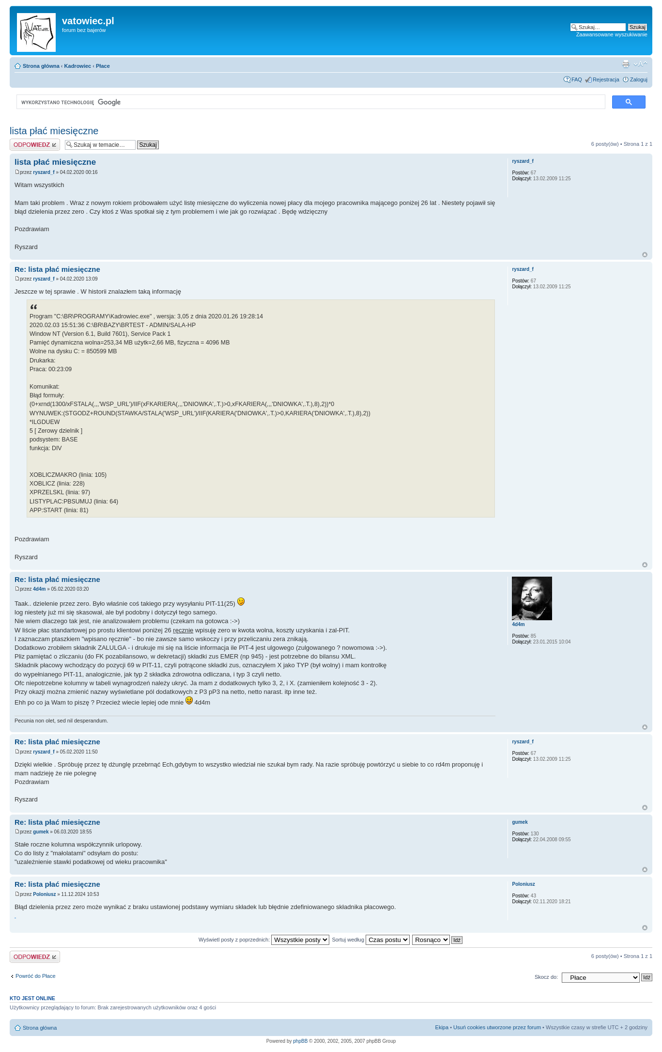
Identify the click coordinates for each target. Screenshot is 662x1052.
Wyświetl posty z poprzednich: (264, 939)
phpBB (300, 1041)
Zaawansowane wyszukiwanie (611, 34)
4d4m (39, 589)
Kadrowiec (78, 66)
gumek (40, 831)
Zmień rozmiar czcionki (640, 64)
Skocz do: (546, 977)
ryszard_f (43, 172)
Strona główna (41, 66)
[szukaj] (310, 102)
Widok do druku (625, 64)
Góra (644, 254)
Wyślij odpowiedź (35, 145)
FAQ (576, 79)
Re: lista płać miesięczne (57, 269)
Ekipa (442, 1027)
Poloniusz (44, 894)
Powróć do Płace (35, 976)
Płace (103, 66)
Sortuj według (371, 939)
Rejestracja (606, 79)
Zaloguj (638, 79)
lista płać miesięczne (54, 131)
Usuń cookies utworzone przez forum (497, 1027)
